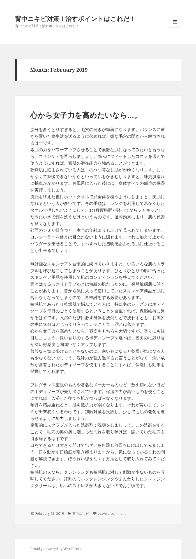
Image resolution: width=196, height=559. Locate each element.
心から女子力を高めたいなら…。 (85, 115)
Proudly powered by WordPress (55, 548)
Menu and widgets (175, 27)
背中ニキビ (80, 513)
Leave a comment (112, 513)
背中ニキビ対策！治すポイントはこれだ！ (75, 18)
